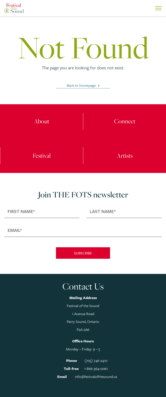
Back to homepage (81, 85)
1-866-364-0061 (96, 368)
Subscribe (83, 253)
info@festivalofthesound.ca (96, 376)
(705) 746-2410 (96, 360)
